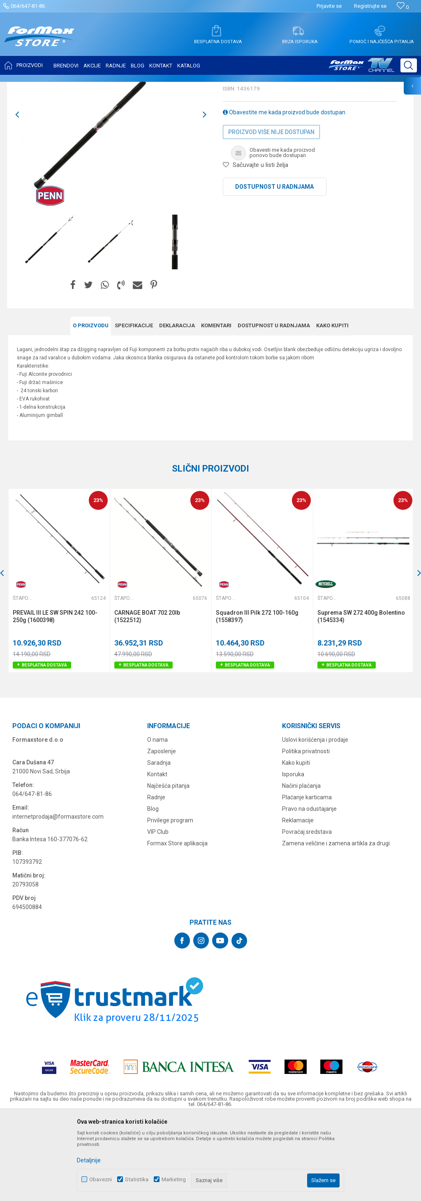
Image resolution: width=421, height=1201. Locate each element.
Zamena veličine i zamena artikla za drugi (336, 924)
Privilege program (170, 901)
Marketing (174, 1179)
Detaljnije (89, 1160)
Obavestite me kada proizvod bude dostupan (284, 194)
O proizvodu (91, 407)
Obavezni (100, 1179)
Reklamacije (298, 901)
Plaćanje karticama (307, 878)
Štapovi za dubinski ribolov (127, 87)
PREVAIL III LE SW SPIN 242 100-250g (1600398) (55, 698)
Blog (153, 890)
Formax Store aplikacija (177, 924)
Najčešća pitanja (168, 867)
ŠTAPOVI (82, 87)
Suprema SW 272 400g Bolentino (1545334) (360, 698)
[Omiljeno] (403, 7)
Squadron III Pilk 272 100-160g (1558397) (256, 698)
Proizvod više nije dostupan (271, 214)
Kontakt (157, 855)
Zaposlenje (161, 832)
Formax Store (23, 87)
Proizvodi (54, 87)
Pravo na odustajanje (309, 890)
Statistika (136, 1179)
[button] (408, 65)
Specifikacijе (134, 407)
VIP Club (158, 913)
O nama (157, 821)
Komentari (216, 407)
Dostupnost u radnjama (274, 268)
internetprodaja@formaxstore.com (58, 898)
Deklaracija (177, 407)
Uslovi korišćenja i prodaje (315, 821)
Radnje (156, 878)
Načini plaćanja (301, 867)
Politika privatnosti (306, 832)
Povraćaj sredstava (307, 913)
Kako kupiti (332, 407)
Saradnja (159, 844)
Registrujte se (370, 6)
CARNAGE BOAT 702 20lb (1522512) (147, 698)
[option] (47, 324)
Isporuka (293, 855)
